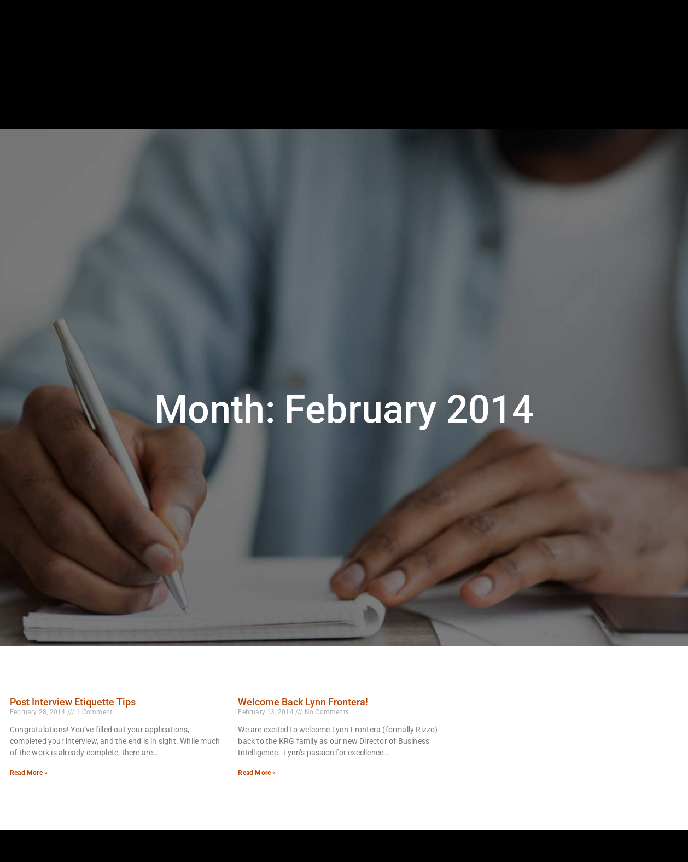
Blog (546, 96)
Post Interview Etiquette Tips (73, 702)
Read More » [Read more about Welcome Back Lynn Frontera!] (257, 773)
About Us (499, 96)
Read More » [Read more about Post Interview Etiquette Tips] (29, 773)
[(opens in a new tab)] (632, 68)
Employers (374, 96)
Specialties (437, 96)
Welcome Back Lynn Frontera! (303, 702)
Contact (657, 96)
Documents (598, 96)
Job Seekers (307, 96)
